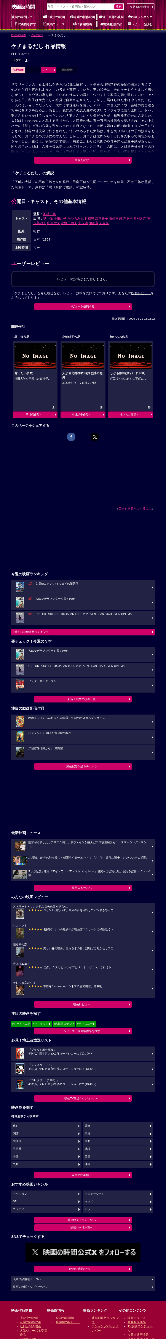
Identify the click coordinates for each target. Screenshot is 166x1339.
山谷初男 (87, 218)
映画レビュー (81, 1004)
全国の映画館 (65, 1318)
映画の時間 (18, 35)
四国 (87, 1156)
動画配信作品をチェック (81, 766)
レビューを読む (140, 24)
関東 (87, 1125)
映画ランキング (140, 17)
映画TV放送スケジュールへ (81, 1098)
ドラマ (17, 60)
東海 (87, 1133)
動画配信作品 (111, 24)
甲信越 (17, 1148)
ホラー (89, 1209)
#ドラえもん (20, 1023)
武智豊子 (101, 218)
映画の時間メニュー (25, 17)
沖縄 (87, 1164)
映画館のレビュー (68, 1322)
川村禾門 (140, 218)
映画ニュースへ (82, 887)
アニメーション (94, 1193)
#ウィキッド (40, 1023)
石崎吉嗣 (115, 218)
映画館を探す (25, 24)
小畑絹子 (60, 218)
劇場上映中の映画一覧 (82, 699)
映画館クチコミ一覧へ (82, 1220)
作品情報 (37, 35)
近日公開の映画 (111, 17)
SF (14, 1201)
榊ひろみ (73, 218)
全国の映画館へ (82, 1175)
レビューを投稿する (81, 306)
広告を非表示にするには (135, 508)
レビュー (47, 70)
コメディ (18, 1209)
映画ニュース (54, 24)
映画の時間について (81, 1268)
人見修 (104, 223)
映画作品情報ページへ (27, 1279)
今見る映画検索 (139, 6)
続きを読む (82, 160)
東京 (16, 1125)
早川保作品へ (34, 414)
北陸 (87, 1148)
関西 (16, 1133)
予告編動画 (82, 24)
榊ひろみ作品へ (129, 414)
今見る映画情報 (138, 1334)
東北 (87, 1141)
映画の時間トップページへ (30, 1286)
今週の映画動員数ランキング (30, 632)
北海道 (17, 1141)
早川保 (48, 218)
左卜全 (128, 218)
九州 (16, 1164)
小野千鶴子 (69, 223)
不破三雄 (49, 214)
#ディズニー (85, 1023)
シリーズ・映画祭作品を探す (82, 1031)
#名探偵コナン (63, 1023)
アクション (20, 1193)
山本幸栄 (53, 223)
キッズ (89, 1201)
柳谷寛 (93, 223)
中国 (16, 1156)
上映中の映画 (54, 17)
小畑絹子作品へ (81, 414)
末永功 (83, 223)
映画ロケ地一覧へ (81, 1227)
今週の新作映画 (82, 17)
